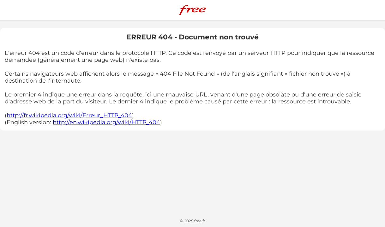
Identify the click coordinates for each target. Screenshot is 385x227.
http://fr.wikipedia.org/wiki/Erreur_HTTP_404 (69, 115)
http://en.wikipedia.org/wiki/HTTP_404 (106, 122)
